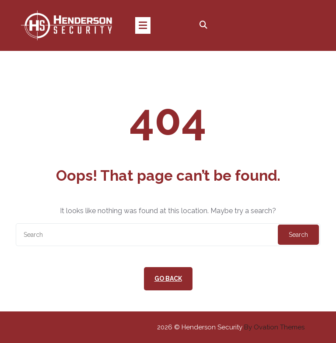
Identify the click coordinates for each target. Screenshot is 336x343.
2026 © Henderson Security (230, 327)
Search (298, 234)
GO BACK (168, 278)
